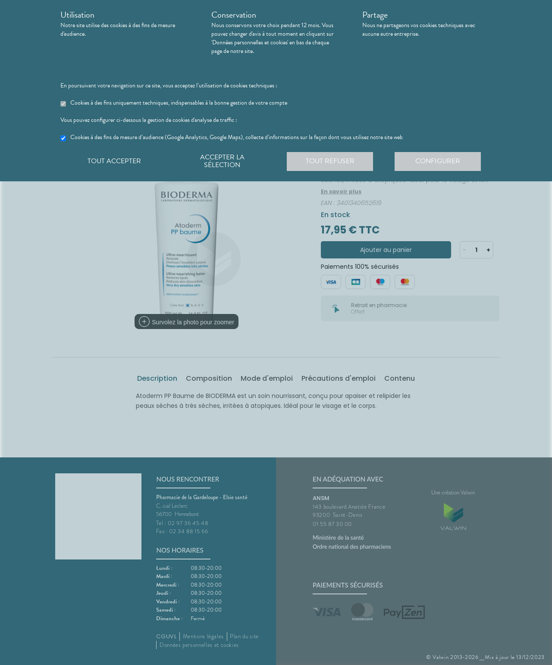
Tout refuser (330, 161)
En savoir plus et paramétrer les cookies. (107, 68)
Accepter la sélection (222, 161)
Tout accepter (114, 161)
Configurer (437, 161)
